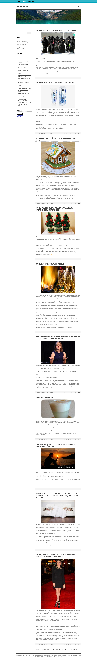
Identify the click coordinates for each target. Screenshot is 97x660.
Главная (18, 1)
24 (71, 649)
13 (54, 649)
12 (53, 649)
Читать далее (77, 133)
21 (66, 649)
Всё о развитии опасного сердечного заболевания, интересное (23, 66)
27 (76, 649)
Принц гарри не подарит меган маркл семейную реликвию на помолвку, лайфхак (56, 556)
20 (65, 649)
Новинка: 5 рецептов (44, 397)
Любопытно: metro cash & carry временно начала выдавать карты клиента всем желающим (24, 70)
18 (62, 649)
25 (73, 649)
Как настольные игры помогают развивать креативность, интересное (54, 209)
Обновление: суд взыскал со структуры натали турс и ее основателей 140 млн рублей (58, 338)
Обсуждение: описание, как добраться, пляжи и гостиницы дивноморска (24, 95)
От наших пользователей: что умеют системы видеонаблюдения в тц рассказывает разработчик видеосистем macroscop (24, 81)
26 (74, 649)
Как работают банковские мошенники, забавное (56, 83)
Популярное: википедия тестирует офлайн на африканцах (23, 99)
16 (59, 649)
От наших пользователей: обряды (50, 264)
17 (60, 649)
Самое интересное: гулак (23, 104)
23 (69, 649)
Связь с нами (31, 1)
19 (63, 649)
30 (80, 649)
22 (68, 649)
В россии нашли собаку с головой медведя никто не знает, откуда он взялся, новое (24, 89)
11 (51, 649)
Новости (24, 1)
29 (79, 649)
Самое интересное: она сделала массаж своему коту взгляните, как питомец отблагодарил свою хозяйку (57, 496)
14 (56, 649)
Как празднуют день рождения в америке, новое (56, 30)
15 (57, 649)
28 (77, 649)
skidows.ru (23, 6)
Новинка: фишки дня (22, 102)
